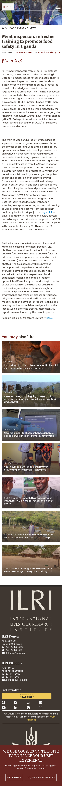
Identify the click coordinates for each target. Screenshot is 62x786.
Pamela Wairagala (48, 52)
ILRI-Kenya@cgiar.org (13, 653)
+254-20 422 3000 (12, 647)
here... (49, 318)
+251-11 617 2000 (11, 673)
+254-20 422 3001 (12, 650)
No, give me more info (41, 781)
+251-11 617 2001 (11, 676)
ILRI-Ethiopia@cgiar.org (14, 679)
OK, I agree (14, 781)
